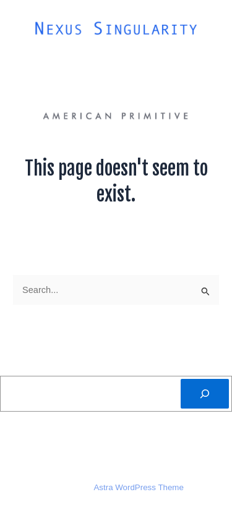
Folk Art (150, 61)
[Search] (205, 394)
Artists (92, 61)
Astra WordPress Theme (138, 487)
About (38, 61)
